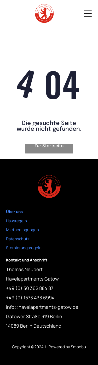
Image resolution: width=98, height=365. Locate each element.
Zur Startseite (49, 146)
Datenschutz (18, 239)
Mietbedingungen (22, 229)
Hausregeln (16, 221)
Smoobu (78, 347)
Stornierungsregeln (24, 247)
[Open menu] (88, 14)
